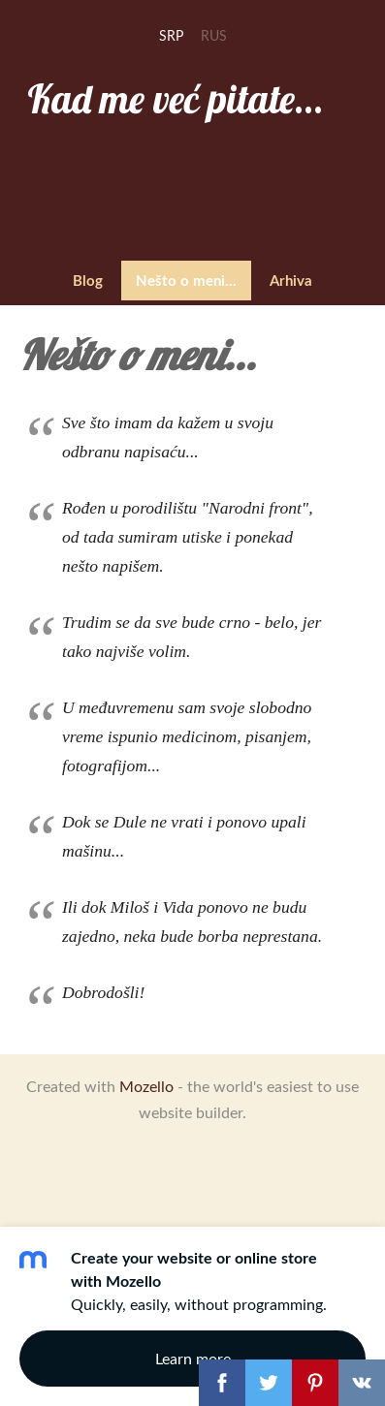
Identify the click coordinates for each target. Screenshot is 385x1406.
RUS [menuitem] (214, 35)
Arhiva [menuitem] (291, 280)
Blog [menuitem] (88, 280)
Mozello (146, 1086)
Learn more (193, 1358)
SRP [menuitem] (171, 35)
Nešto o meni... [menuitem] (186, 280)
